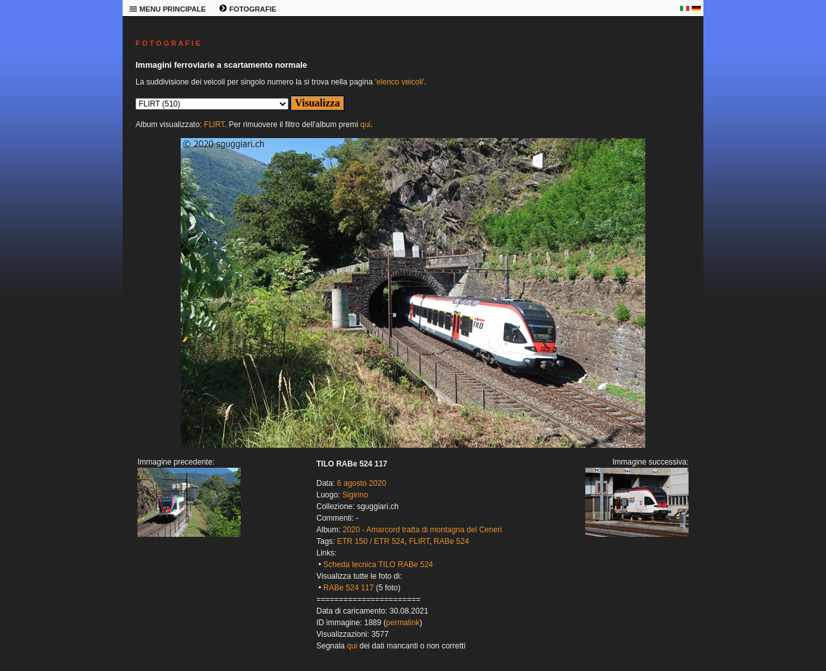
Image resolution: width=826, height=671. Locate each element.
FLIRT (214, 124)
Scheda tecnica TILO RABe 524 (378, 564)
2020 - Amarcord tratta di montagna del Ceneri (422, 529)
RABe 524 (451, 541)
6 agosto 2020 (361, 483)
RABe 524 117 (348, 587)
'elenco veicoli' (400, 81)
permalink (402, 622)
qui (365, 124)
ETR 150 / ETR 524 (371, 541)
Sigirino (355, 494)
